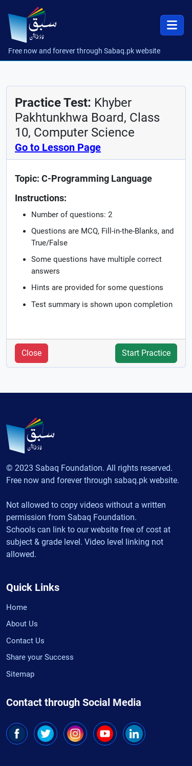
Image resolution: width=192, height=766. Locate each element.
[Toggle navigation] (172, 25)
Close (31, 353)
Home (16, 607)
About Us (22, 623)
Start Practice (146, 353)
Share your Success (40, 657)
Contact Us (25, 640)
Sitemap (20, 674)
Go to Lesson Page (58, 147)
